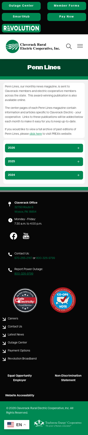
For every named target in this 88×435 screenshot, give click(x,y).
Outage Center (21, 5)
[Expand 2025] (44, 161)
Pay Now (66, 16)
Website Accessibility (19, 395)
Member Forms (67, 5)
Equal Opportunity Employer (20, 378)
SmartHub (21, 16)
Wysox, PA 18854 (25, 211)
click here (36, 134)
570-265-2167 (23, 258)
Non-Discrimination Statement (68, 378)
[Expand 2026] (44, 148)
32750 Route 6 (23, 207)
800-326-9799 (45, 258)
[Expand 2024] (44, 175)
